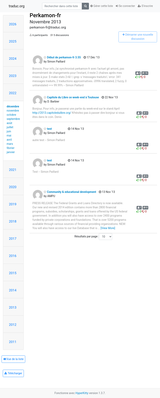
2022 (12, 93)
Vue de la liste (13, 359)
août (9, 123)
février (10, 148)
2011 (12, 342)
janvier (11, 152)
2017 (12, 239)
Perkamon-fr (45, 15)
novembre (13, 110)
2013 (12, 307)
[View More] (108, 228)
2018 (12, 221)
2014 (12, 290)
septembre (13, 118)
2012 (12, 325)
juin (9, 131)
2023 (12, 76)
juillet (10, 127)
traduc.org (17, 6)
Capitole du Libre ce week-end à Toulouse (71, 97)
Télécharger (13, 373)
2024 (12, 59)
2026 (12, 24)
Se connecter (125, 6)
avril (9, 139)
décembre (13, 106)
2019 (12, 204)
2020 (12, 187)
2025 (12, 41)
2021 (12, 170)
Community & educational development (70, 191)
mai (9, 135)
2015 (12, 273)
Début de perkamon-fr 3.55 (62, 57)
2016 (12, 256)
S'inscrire (145, 6)
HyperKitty (81, 393)
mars (10, 143)
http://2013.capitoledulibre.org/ (51, 112)
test (48, 128)
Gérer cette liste (101, 6)
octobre (11, 114)
